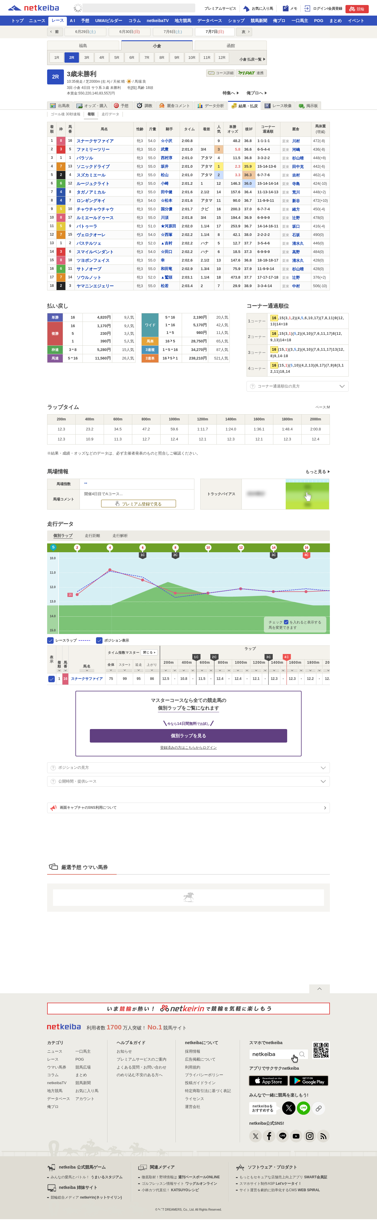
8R (161, 57)
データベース (209, 20)
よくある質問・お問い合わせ (141, 1067)
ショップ (236, 20)
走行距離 (92, 535)
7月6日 (173, 31)
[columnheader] (59, 659)
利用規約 (192, 1067)
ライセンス (194, 1098)
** (85, 484)
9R (176, 57)
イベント (356, 20)
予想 (85, 20)
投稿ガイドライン (200, 1083)
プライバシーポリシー (204, 1075)
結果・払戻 (244, 106)
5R (116, 57)
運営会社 (192, 1106)
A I (72, 20)
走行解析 (120, 535)
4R (101, 57)
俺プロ (279, 20)
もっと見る (315, 471)
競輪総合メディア (86, 1197)
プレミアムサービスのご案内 (141, 1059)
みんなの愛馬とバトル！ (86, 1177)
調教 (144, 105)
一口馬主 (300, 20)
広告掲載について (200, 1059)
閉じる (148, 652)
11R (207, 57)
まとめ (335, 20)
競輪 (356, 8)
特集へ (229, 93)
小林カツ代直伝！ (170, 1190)
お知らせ (124, 1051)
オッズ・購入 (91, 105)
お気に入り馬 (86, 1091)
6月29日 (85, 31)
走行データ (110, 114)
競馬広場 (83, 1067)
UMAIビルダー (108, 20)
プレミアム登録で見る (141, 504)
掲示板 (308, 105)
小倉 (157, 46)
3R (86, 57)
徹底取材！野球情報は (181, 1177)
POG (318, 20)
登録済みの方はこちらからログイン (188, 748)
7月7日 (215, 31)
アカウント (85, 1098)
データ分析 (210, 105)
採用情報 (192, 1051)
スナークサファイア (87, 679)
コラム (134, 20)
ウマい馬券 (56, 1067)
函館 (231, 45)
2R (71, 57)
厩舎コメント (174, 105)
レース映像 (278, 105)
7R (146, 57)
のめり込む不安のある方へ (140, 1075)
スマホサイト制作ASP (270, 1184)
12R (222, 57)
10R (192, 57)
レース (58, 20)
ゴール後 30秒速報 (65, 114)
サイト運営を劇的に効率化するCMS (279, 1190)
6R (131, 57)
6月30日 (130, 31)
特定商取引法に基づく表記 (208, 1091)
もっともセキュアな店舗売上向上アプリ (283, 1177)
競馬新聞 (259, 20)
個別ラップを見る (188, 735)
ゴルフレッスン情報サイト (179, 1184)
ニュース (37, 20)
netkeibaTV (158, 20)
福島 (83, 45)
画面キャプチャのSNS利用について (83, 808)
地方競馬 (183, 20)
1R (56, 57)
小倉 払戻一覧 (250, 59)
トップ (17, 20)
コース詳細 (221, 73)
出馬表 (60, 105)
